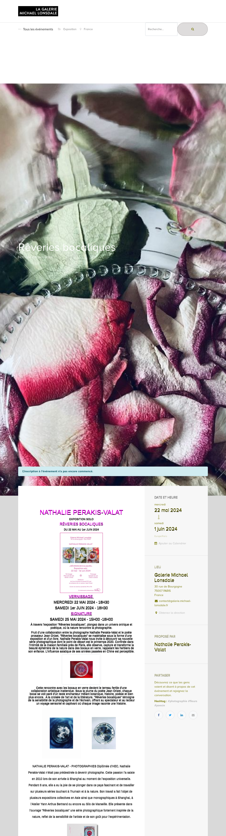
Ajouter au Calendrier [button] (172, 543)
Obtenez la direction (172, 613)
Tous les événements (35, 29)
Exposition (67, 29)
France (86, 29)
